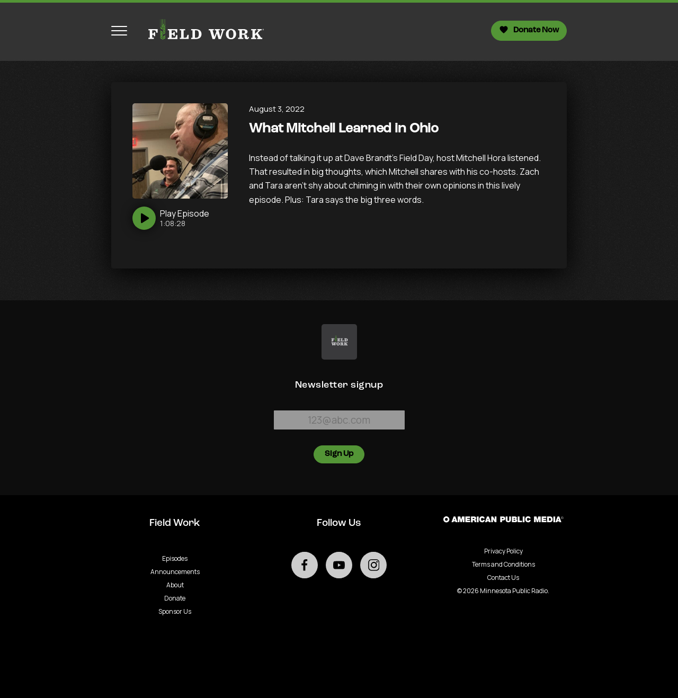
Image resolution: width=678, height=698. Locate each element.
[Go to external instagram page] (373, 565)
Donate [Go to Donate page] (174, 598)
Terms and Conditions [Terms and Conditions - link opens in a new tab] (503, 564)
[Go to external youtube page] (339, 565)
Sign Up (339, 454)
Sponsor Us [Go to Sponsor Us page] (174, 611)
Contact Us (503, 577)
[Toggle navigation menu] (119, 31)
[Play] (170, 218)
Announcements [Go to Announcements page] (175, 571)
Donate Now (529, 29)
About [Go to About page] (175, 584)
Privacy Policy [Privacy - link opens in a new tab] (503, 551)
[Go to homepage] (201, 30)
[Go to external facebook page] (304, 565)
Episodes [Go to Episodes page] (175, 558)
